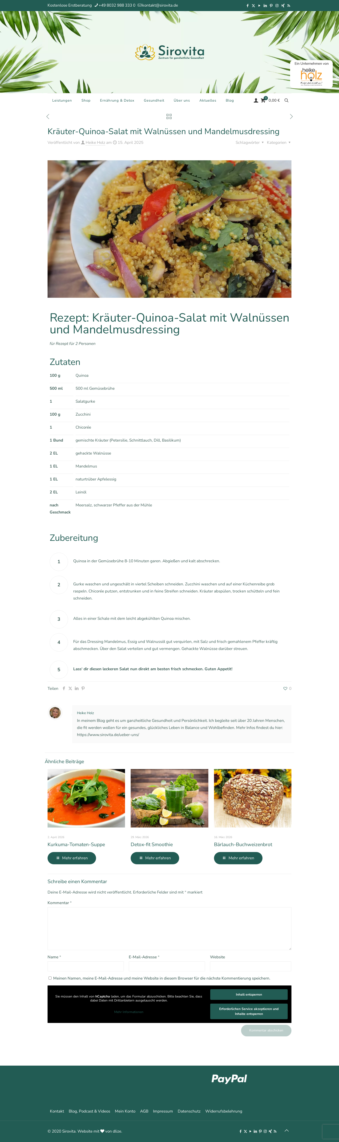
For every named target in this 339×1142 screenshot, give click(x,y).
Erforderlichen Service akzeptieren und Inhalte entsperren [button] (248, 1011)
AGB (144, 1111)
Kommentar (60, 903)
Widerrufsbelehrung (223, 1111)
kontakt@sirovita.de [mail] (160, 5)
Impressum (163, 1111)
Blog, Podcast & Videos (89, 1111)
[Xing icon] (283, 5)
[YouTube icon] (259, 5)
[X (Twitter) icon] (253, 5)
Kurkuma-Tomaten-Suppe (76, 844)
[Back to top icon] (286, 1131)
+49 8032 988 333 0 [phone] (117, 5)
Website (217, 957)
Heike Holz (95, 142)
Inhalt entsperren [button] (249, 994)
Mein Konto (125, 1111)
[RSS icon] (289, 5)
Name (54, 957)
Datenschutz (189, 1111)
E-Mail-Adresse (144, 957)
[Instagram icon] (277, 5)
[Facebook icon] (247, 5)
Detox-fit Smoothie (152, 844)
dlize (117, 1131)
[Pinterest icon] (271, 5)
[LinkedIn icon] (265, 5)
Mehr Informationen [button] (128, 1012)
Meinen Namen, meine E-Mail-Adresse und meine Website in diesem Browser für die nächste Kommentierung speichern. (161, 978)
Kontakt (57, 1111)
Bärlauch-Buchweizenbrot (243, 844)
